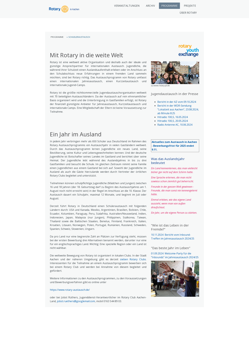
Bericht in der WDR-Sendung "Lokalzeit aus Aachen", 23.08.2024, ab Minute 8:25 (178, 109)
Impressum (50, 336)
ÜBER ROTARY (188, 12)
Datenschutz (64, 336)
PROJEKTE (190, 5)
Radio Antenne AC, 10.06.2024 (174, 124)
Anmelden (199, 339)
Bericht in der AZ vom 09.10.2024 (176, 102)
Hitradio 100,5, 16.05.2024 (172, 117)
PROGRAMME (169, 5)
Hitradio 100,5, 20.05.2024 (172, 121)
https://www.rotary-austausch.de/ (70, 290)
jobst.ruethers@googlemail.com (76, 301)
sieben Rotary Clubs (133, 259)
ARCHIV (150, 5)
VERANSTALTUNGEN (127, 5)
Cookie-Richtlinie (80, 336)
